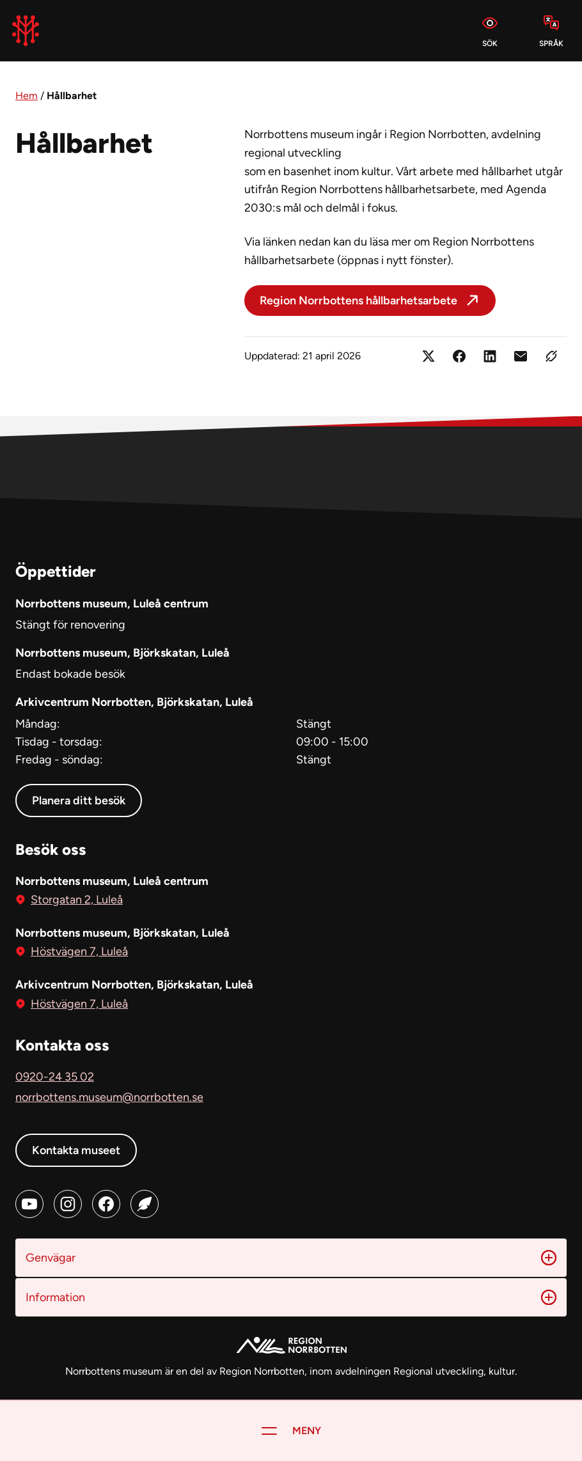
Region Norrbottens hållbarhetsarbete (358, 300)
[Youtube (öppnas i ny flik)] (29, 1204)
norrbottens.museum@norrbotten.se (109, 1097)
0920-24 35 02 (54, 1077)
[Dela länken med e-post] (520, 356)
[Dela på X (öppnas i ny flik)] (428, 356)
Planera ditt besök (78, 800)
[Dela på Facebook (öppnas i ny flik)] (459, 356)
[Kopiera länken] (551, 356)
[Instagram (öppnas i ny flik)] (68, 1204)
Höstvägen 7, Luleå (79, 950)
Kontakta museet (76, 1150)
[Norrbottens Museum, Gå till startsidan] (25, 30)
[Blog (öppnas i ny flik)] (144, 1204)
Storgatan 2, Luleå (77, 899)
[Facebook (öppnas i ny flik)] (106, 1204)
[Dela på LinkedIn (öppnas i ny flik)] (490, 356)
